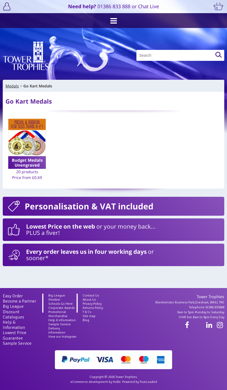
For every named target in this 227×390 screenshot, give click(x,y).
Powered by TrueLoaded (139, 382)
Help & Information (14, 325)
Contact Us (91, 296)
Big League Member (56, 298)
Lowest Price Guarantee (14, 335)
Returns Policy (93, 308)
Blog (86, 320)
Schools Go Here (60, 304)
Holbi (116, 382)
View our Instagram (62, 337)
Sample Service (17, 343)
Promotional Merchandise (58, 314)
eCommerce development (89, 382)
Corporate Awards (61, 308)
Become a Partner (19, 301)
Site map (89, 316)
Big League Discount (13, 309)
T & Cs (87, 312)
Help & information (62, 320)
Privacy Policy (92, 304)
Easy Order (13, 296)
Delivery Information (56, 330)
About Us (89, 300)
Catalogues (13, 317)
